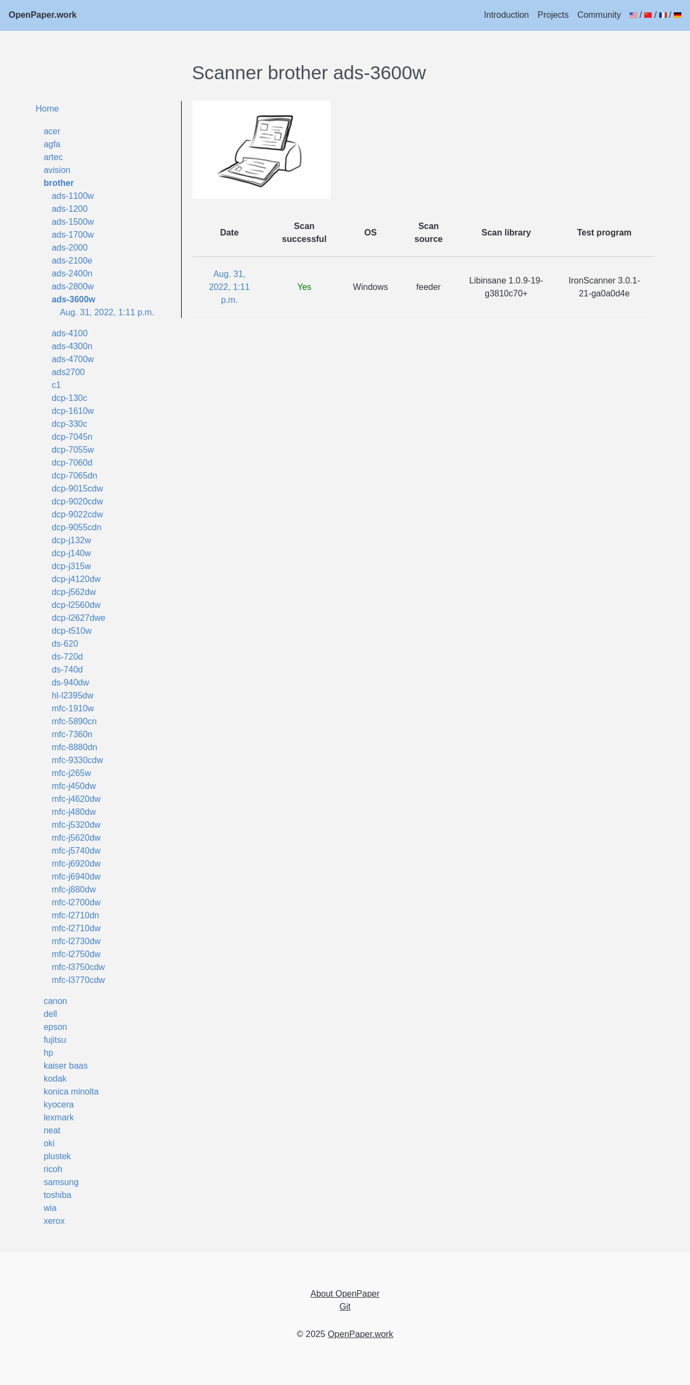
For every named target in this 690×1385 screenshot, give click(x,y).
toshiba (58, 1195)
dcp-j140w (71, 553)
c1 (56, 385)
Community (599, 14)
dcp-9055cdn (77, 527)
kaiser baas (66, 1065)
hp (48, 1052)
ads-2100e (72, 260)
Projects (553, 14)
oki (49, 1143)
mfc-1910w (73, 708)
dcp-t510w (72, 630)
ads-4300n (72, 346)
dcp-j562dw (74, 592)
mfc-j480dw (74, 811)
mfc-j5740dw (76, 850)
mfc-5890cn (74, 721)
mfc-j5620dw (76, 837)
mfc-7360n (72, 734)
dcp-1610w (73, 411)
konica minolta (71, 1091)
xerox (54, 1220)
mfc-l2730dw (76, 941)
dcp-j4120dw (76, 579)
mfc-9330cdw (77, 760)
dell (50, 1014)
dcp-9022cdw (77, 514)
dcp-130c (69, 398)
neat (52, 1130)
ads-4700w (73, 359)
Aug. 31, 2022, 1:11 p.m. (107, 312)
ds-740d (67, 669)
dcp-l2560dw (76, 605)
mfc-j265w (71, 773)
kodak (55, 1078)
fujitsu (55, 1039)
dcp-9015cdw (77, 488)
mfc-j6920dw (76, 863)
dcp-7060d (72, 462)
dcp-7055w (73, 449)
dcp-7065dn (75, 475)
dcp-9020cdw (77, 501)
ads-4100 (70, 333)
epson (55, 1026)
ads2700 (68, 372)
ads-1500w (73, 221)
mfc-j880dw (74, 889)
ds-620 (65, 643)
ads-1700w (73, 234)
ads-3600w (73, 299)
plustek (57, 1156)
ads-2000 (70, 247)
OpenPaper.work (43, 14)
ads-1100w (73, 195)
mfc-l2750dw (76, 954)
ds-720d (67, 656)
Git (345, 1306)
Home (47, 108)
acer (52, 131)
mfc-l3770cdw (78, 980)
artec (53, 157)
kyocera (59, 1104)
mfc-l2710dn (75, 915)
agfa (52, 144)
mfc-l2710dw (76, 928)
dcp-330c (69, 423)
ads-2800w (73, 286)
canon (55, 1001)
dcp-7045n (72, 436)
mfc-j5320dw (76, 824)
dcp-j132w (71, 540)
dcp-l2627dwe (79, 617)
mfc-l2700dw (76, 902)
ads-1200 (70, 208)
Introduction (506, 14)
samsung (61, 1182)
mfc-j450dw (74, 786)
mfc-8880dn (75, 747)
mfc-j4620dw (76, 799)
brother (59, 183)
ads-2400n (72, 273)
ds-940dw (70, 682)
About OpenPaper (345, 1293)
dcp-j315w (71, 566)
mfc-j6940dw (76, 876)
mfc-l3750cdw (78, 967)
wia (50, 1208)
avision (57, 170)
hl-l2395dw (72, 695)
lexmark (59, 1117)
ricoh (53, 1169)
